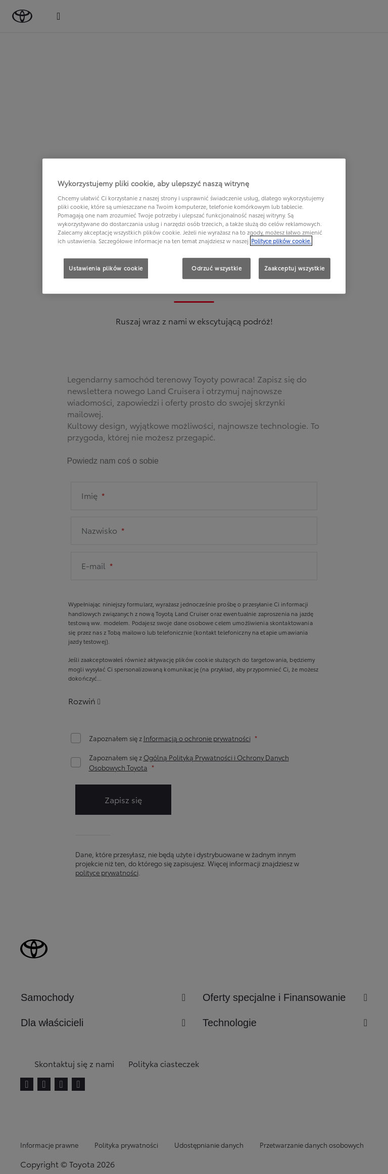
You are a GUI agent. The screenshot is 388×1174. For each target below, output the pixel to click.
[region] (194, 226)
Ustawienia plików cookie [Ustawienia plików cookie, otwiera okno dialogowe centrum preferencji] (106, 268)
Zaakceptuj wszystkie (294, 268)
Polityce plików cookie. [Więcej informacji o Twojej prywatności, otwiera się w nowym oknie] (281, 241)
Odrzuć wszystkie (216, 268)
